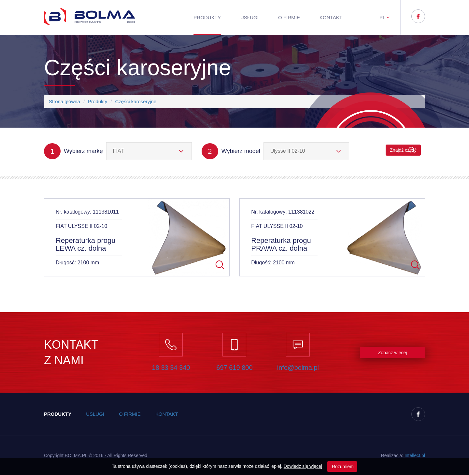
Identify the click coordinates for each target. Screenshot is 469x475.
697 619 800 (234, 367)
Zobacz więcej (392, 352)
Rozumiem (342, 466)
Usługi (249, 17)
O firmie (289, 17)
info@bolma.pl (298, 367)
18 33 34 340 (171, 367)
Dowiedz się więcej (303, 466)
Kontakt (331, 17)
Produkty (207, 17)
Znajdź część (403, 150)
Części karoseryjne (135, 101)
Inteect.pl (415, 455)
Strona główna (64, 101)
